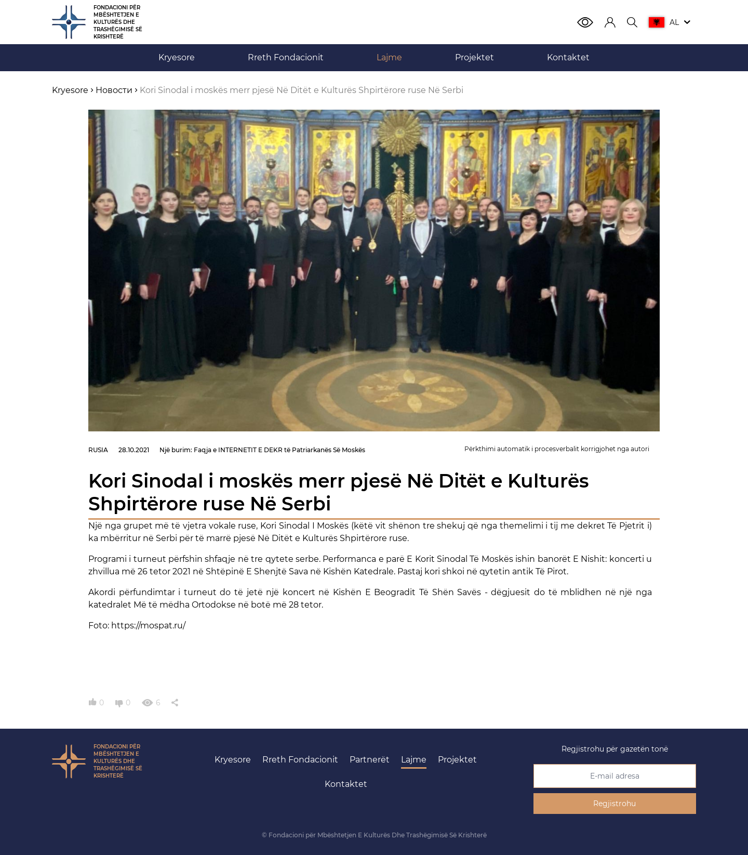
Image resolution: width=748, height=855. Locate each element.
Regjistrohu (614, 803)
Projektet (457, 760)
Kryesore (233, 760)
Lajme (413, 760)
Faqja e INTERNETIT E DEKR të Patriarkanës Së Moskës (279, 450)
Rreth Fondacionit (300, 760)
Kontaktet (346, 784)
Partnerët (370, 760)
